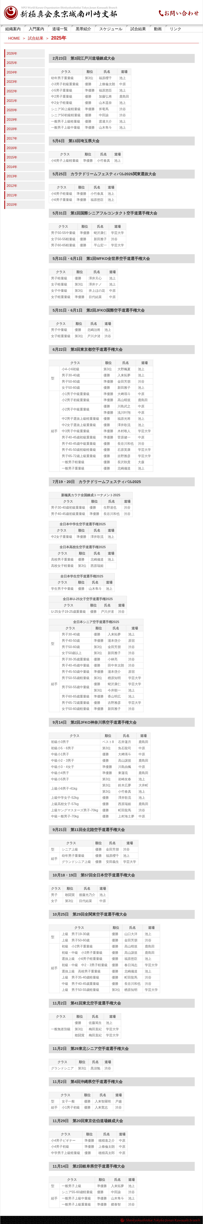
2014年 (12, 167)
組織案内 (13, 29)
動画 (158, 29)
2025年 (12, 63)
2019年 (12, 119)
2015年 (12, 157)
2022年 (12, 91)
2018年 (12, 129)
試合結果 (138, 29)
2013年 (12, 176)
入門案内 (36, 29)
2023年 (12, 81)
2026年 (12, 53)
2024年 (12, 72)
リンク (175, 29)
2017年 (12, 138)
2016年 (12, 148)
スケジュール (110, 29)
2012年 (12, 185)
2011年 (12, 195)
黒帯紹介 (83, 29)
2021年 (12, 100)
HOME (14, 38)
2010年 (12, 204)
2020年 (12, 110)
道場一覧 (60, 29)
